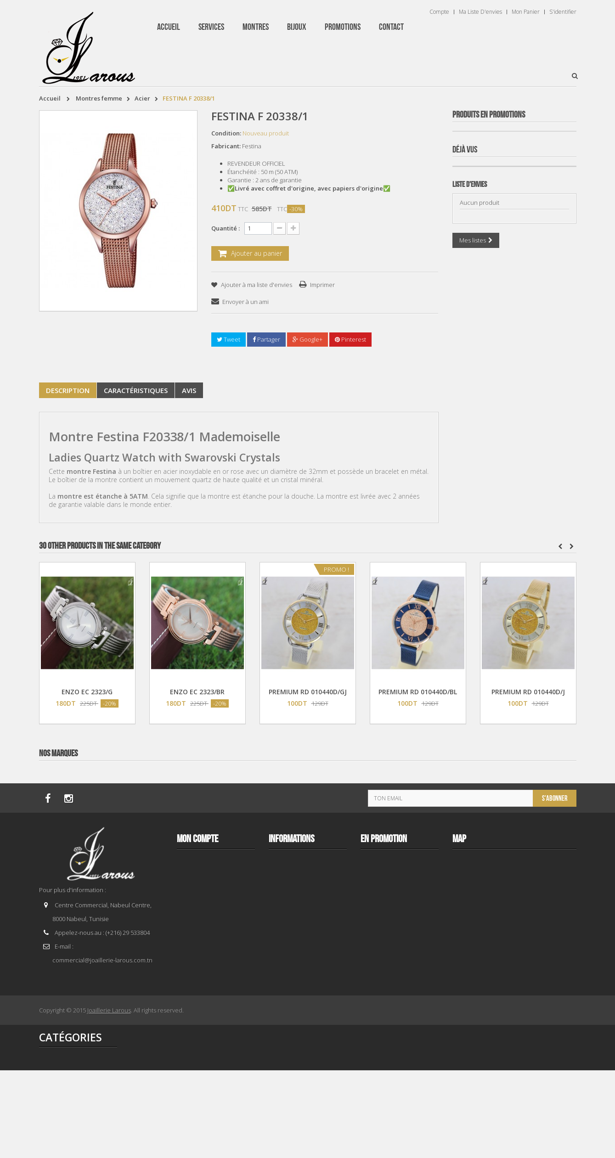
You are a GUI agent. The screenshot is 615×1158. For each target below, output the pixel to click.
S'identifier (562, 12)
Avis (189, 390)
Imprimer (322, 285)
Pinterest (350, 339)
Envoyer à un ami (245, 302)
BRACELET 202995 (514, 1087)
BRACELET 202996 (514, 493)
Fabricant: (226, 146)
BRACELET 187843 (514, 296)
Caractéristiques (136, 390)
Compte (439, 12)
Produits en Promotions (488, 114)
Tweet (228, 339)
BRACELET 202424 (514, 889)
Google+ (307, 339)
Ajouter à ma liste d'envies (256, 285)
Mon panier (526, 12)
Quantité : (225, 228)
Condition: (226, 133)
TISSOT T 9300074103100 (514, 691)
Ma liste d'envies (480, 12)
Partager (266, 339)
